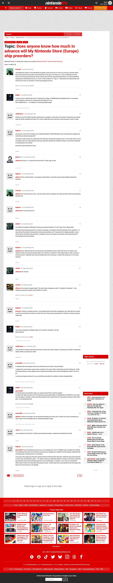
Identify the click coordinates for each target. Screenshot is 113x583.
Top (15, 505)
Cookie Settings (94, 505)
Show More (56, 546)
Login (101, 4)
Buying (25, 42)
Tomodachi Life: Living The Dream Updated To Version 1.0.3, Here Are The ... (96, 413)
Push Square (18, 569)
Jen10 (17, 430)
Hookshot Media (31, 564)
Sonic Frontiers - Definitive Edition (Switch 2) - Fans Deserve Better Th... (96, 460)
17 (80, 387)
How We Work (33, 505)
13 (80, 308)
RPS (102, 569)
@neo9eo (18, 311)
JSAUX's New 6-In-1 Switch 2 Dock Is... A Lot (95, 433)
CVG (97, 569)
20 (80, 446)
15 (80, 346)
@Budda (17, 416)
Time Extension (37, 569)
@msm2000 (19, 391)
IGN (67, 569)
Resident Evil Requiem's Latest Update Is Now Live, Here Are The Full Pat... (97, 453)
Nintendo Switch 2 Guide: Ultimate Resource (49, 61)
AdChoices (67, 564)
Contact (50, 505)
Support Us (43, 505)
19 (80, 430)
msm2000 (18, 363)
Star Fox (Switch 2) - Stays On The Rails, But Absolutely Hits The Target (96, 405)
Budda (17, 95)
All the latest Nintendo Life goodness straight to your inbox (56, 576)
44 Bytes (60, 564)
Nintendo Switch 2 (20, 37)
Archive (85, 505)
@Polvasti (18, 210)
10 (80, 247)
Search (77, 34)
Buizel (17, 157)
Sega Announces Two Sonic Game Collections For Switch (96, 398)
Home (7, 37)
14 (80, 326)
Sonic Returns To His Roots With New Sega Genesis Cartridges (96, 446)
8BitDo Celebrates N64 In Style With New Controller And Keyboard (97, 427)
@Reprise (18, 160)
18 (80, 413)
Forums (8, 34)
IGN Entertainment (47, 564)
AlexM (17, 224)
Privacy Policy (59, 505)
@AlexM (17, 251)
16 (80, 363)
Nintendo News (59, 569)
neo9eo (17, 285)
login (33, 486)
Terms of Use (69, 505)
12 (80, 284)
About (21, 505)
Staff (25, 505)
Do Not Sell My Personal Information (80, 564)
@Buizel (17, 177)
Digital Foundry (48, 569)
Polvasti (18, 69)
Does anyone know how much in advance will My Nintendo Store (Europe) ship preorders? (41, 51)
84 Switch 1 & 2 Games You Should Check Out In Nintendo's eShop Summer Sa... (96, 420)
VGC (79, 569)
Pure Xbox (27, 569)
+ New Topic (68, 34)
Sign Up (105, 4)
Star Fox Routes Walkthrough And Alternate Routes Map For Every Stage (95, 439)
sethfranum (19, 114)
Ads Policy (78, 505)
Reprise (18, 130)
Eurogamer (73, 569)
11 (80, 268)
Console (19, 42)
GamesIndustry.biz (88, 569)
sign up (41, 486)
